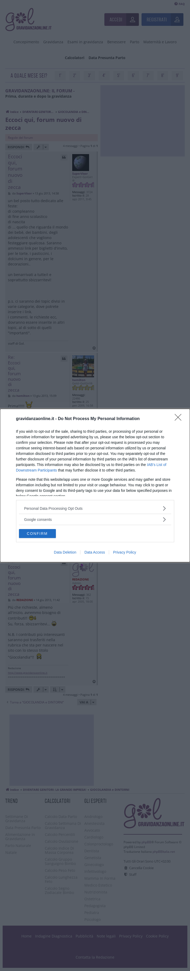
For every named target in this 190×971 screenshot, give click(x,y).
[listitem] (95, 508)
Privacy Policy (124, 552)
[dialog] (95, 485)
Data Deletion (65, 552)
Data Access (94, 552)
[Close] (180, 419)
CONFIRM (37, 533)
